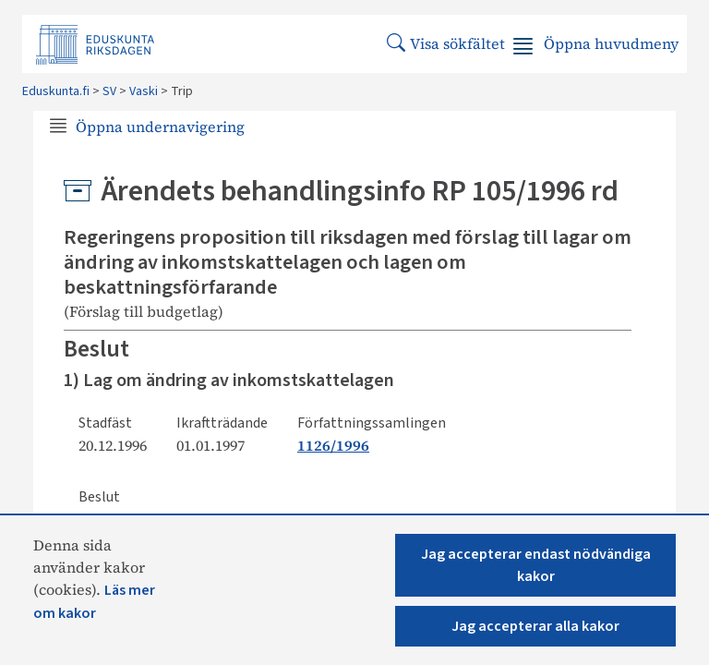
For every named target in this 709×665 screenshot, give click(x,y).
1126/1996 (333, 445)
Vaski (143, 91)
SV (109, 91)
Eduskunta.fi (56, 91)
